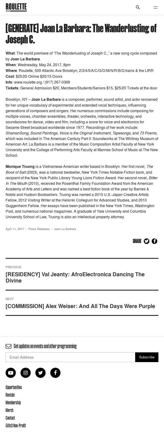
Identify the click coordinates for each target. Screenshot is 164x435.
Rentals (10, 395)
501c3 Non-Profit (16, 425)
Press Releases (39, 229)
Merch (9, 410)
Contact (10, 418)
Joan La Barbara (65, 229)
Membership (13, 402)
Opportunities (14, 387)
